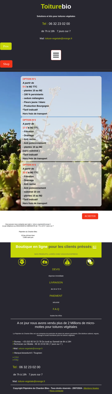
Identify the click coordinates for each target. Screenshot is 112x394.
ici (94, 246)
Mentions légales (91, 388)
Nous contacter (57, 391)
